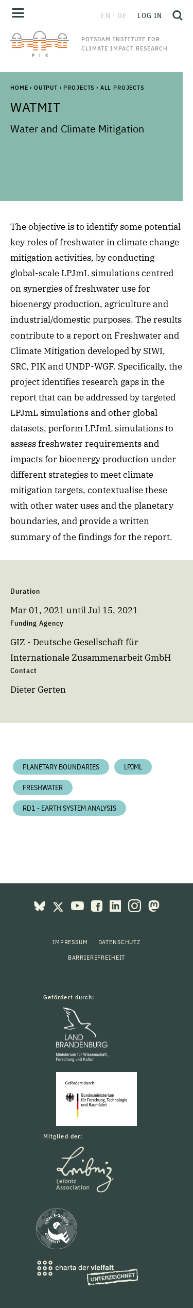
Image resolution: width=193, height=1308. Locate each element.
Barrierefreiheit (96, 957)
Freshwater (43, 787)
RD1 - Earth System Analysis (69, 808)
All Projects (122, 87)
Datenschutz (119, 942)
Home (19, 87)
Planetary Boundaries (61, 767)
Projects (78, 87)
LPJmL (133, 767)
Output (46, 87)
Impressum (70, 942)
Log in (149, 15)
